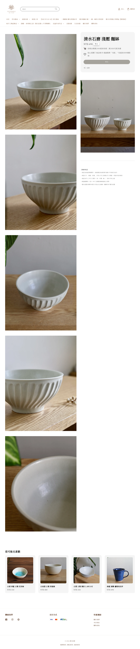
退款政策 (77, 645)
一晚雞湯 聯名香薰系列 (69, 19)
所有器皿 (15, 19)
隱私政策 (70, 645)
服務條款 (63, 645)
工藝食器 (69, 23)
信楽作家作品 (57, 23)
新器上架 (35, 19)
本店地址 (97, 622)
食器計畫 (25, 19)
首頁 (7, 19)
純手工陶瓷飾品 (11, 23)
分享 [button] (87, 68)
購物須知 (94, 23)
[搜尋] (56, 9)
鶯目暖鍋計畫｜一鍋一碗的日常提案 (91, 19)
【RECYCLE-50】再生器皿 (49, 19)
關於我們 (86, 23)
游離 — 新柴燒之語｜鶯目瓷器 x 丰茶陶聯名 (35, 23)
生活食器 (77, 23)
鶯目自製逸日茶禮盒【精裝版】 (116, 19)
